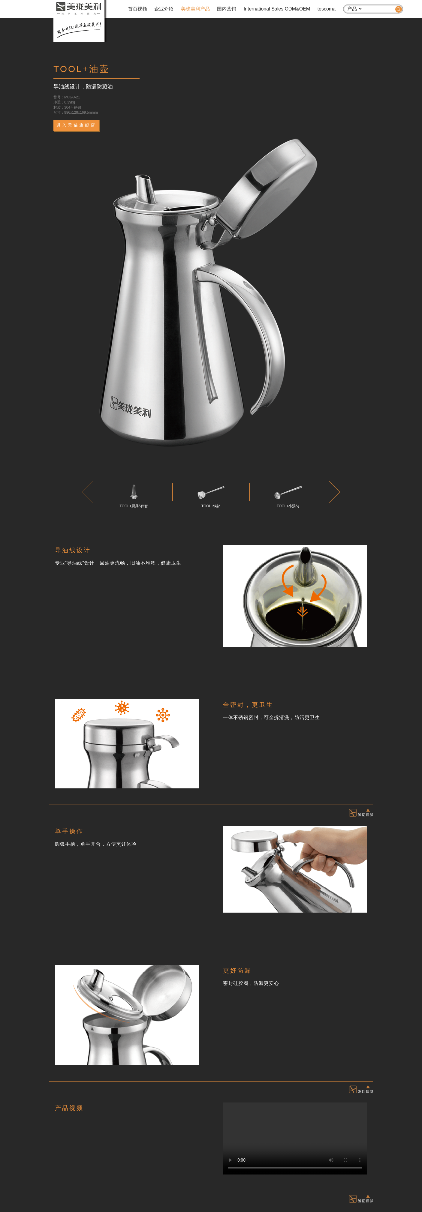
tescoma (327, 8)
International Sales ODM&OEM (277, 8)
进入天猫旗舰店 (76, 125)
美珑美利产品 (195, 8)
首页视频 (137, 8)
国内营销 (226, 8)
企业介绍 (163, 8)
